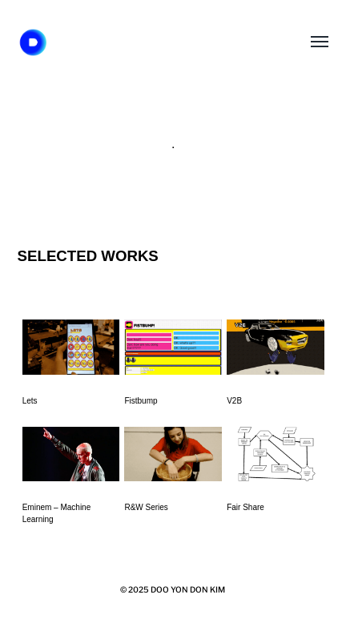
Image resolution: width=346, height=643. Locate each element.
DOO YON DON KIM (188, 589)
